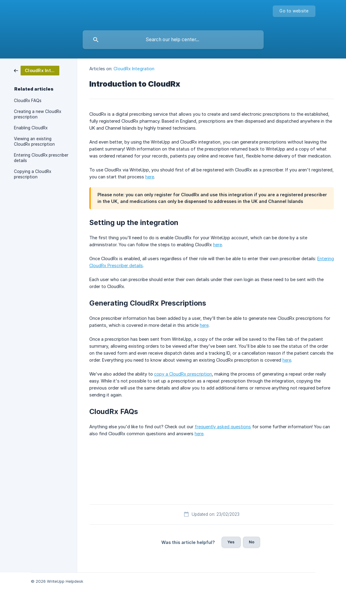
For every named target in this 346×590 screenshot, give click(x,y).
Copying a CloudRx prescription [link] (32, 174)
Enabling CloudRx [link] (31, 127)
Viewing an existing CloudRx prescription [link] (34, 141)
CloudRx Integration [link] (134, 68)
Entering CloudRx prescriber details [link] (41, 158)
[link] (36, 70)
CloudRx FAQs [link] (27, 100)
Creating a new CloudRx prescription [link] (37, 114)
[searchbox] (173, 39)
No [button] (251, 541)
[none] (294, 11)
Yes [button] (231, 541)
